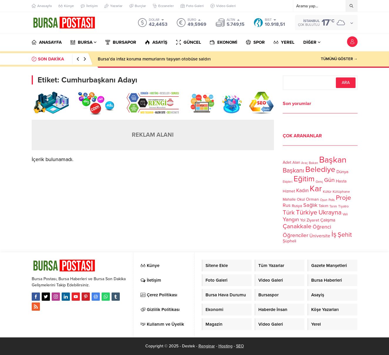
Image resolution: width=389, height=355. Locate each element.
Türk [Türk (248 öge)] (289, 212)
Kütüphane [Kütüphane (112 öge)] (341, 192)
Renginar (206, 346)
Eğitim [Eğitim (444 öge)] (304, 179)
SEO (240, 346)
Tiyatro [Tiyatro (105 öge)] (343, 206)
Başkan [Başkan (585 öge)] (332, 160)
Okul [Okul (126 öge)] (301, 199)
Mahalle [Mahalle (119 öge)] (289, 199)
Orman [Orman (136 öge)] (312, 199)
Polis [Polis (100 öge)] (332, 200)
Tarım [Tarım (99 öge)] (333, 206)
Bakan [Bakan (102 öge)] (313, 163)
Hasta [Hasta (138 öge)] (341, 181)
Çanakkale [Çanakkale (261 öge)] (297, 226)
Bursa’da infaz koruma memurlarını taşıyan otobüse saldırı (154, 59)
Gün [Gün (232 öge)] (329, 180)
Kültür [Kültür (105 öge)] (327, 192)
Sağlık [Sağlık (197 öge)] (310, 205)
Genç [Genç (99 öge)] (319, 182)
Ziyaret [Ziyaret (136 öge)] (313, 220)
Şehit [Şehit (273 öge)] (345, 235)
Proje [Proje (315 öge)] (343, 198)
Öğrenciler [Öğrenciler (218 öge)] (295, 235)
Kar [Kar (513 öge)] (316, 189)
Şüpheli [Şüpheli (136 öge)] (289, 241)
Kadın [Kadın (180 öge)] (302, 190)
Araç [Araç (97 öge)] (304, 163)
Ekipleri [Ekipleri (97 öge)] (287, 182)
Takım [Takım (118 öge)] (323, 206)
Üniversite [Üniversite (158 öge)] (319, 236)
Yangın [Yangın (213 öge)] (291, 219)
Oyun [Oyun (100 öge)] (323, 200)
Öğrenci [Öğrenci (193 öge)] (322, 227)
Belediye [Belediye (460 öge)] (320, 169)
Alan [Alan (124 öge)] (296, 162)
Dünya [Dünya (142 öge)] (342, 171)
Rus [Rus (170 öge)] (287, 205)
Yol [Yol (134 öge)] (302, 220)
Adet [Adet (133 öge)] (287, 162)
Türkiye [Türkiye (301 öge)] (306, 212)
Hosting (225, 346)
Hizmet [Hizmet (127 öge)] (289, 191)
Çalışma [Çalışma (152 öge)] (327, 220)
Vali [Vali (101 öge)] (345, 214)
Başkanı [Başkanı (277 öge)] (293, 170)
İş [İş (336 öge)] (333, 234)
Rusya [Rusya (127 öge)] (297, 206)
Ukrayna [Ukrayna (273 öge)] (330, 212)
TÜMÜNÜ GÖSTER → (339, 59)
